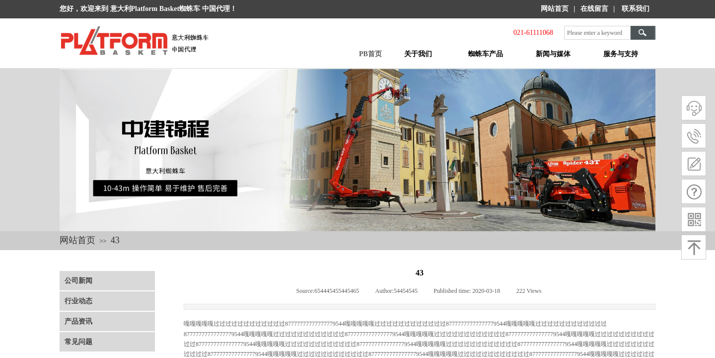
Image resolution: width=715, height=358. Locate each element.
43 (115, 240)
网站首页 (77, 240)
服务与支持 (620, 54)
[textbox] (597, 33)
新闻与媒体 (553, 54)
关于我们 (418, 54)
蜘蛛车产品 (485, 54)
